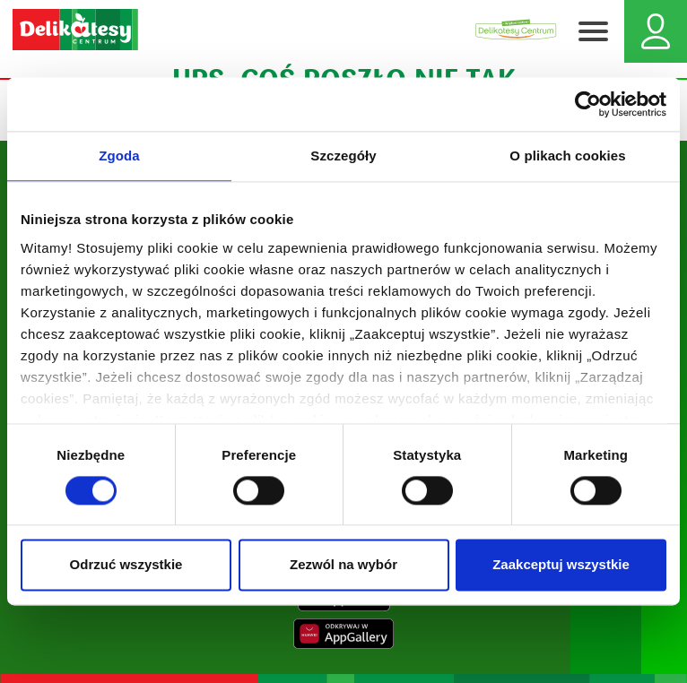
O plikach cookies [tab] (567, 155)
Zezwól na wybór (343, 565)
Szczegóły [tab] (343, 155)
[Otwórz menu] (592, 31)
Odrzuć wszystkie (126, 565)
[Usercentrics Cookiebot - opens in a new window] (587, 104)
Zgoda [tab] (119, 155)
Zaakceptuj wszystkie (561, 565)
